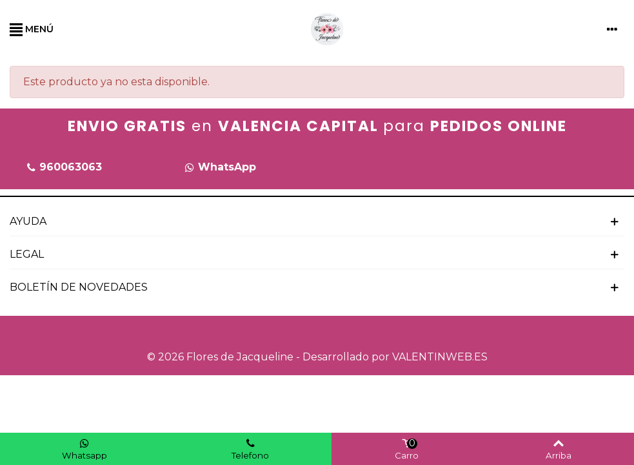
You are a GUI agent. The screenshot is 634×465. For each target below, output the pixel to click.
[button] (63, 167)
